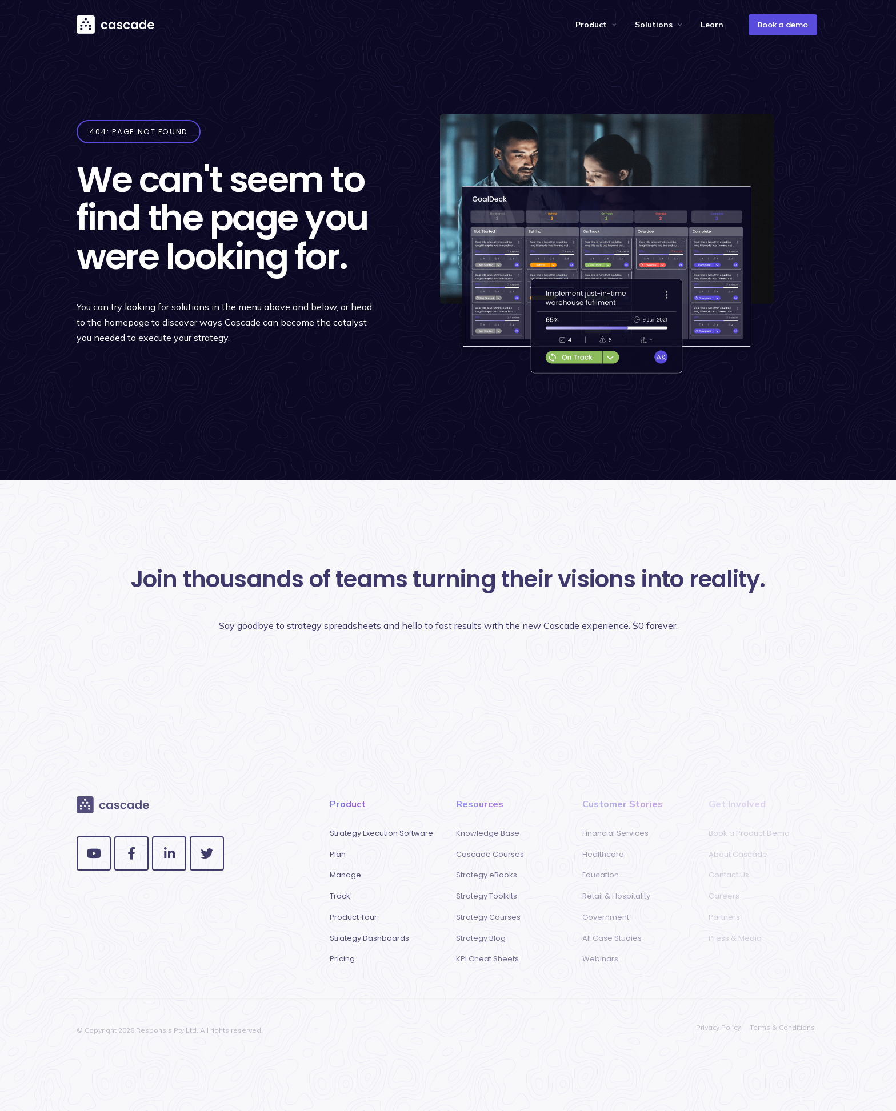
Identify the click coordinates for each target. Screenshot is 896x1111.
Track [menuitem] (340, 896)
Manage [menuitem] (345, 874)
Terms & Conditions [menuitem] (782, 1027)
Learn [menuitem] (712, 24)
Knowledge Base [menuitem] (487, 833)
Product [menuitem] (591, 24)
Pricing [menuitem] (342, 958)
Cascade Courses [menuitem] (490, 854)
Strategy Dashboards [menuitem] (369, 938)
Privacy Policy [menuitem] (718, 1027)
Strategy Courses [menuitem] (488, 917)
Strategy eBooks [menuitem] (486, 874)
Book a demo (783, 24)
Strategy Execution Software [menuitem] (381, 833)
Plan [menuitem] (338, 854)
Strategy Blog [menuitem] (481, 938)
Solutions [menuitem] (654, 24)
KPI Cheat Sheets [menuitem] (487, 958)
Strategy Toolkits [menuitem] (486, 896)
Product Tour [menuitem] (353, 917)
